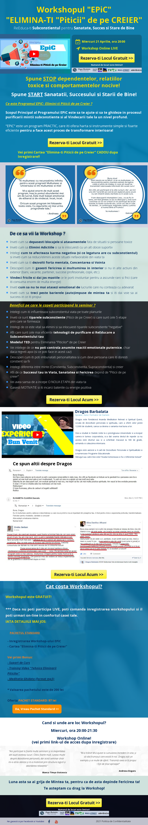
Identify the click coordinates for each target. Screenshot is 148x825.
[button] (37, 709)
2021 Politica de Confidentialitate (113, 821)
